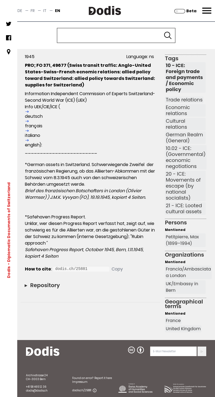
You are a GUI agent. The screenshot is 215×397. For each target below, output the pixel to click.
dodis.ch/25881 (81, 390)
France (173, 320)
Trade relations (184, 100)
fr (33, 10)
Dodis (8, 272)
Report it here (103, 378)
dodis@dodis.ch (37, 391)
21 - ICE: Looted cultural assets (184, 208)
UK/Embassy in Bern (182, 287)
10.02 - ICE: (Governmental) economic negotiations (186, 157)
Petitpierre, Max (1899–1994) (182, 240)
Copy (117, 269)
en (57, 10)
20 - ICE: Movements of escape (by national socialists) (183, 186)
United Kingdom (183, 329)
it (45, 10)
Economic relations (178, 110)
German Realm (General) (184, 137)
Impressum (80, 382)
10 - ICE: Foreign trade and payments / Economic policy (184, 77)
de (20, 10)
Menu (206, 7)
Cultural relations (176, 124)
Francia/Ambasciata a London (188, 272)
